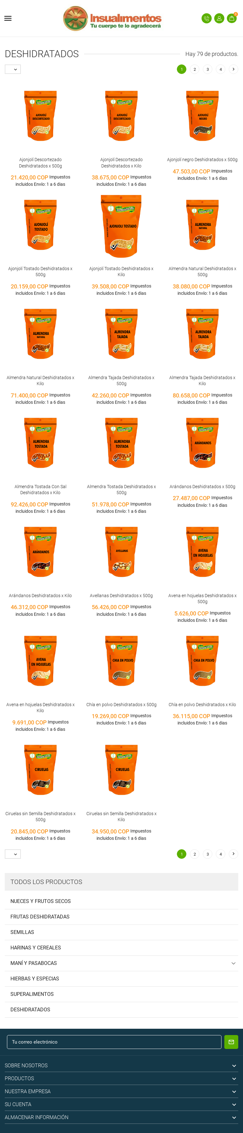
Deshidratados (30, 1010)
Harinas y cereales (35, 948)
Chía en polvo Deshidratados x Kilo (202, 704)
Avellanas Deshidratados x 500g (121, 595)
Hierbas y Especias (34, 979)
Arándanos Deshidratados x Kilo (40, 595)
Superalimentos (32, 994)
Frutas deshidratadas (40, 917)
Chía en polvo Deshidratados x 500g (121, 704)
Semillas (22, 932)
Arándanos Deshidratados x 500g (202, 486)
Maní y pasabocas (33, 963)
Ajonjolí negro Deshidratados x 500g (202, 159)
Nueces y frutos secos (40, 901)
